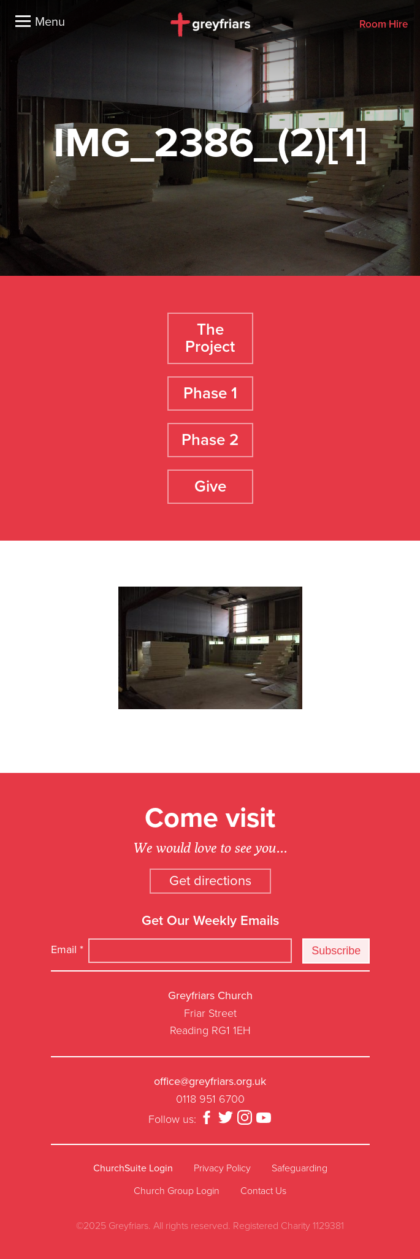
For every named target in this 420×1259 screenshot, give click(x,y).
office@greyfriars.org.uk (210, 1081)
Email (67, 949)
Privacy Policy (222, 1168)
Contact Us (263, 1191)
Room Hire (383, 24)
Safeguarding (299, 1168)
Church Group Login (177, 1191)
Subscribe (336, 951)
